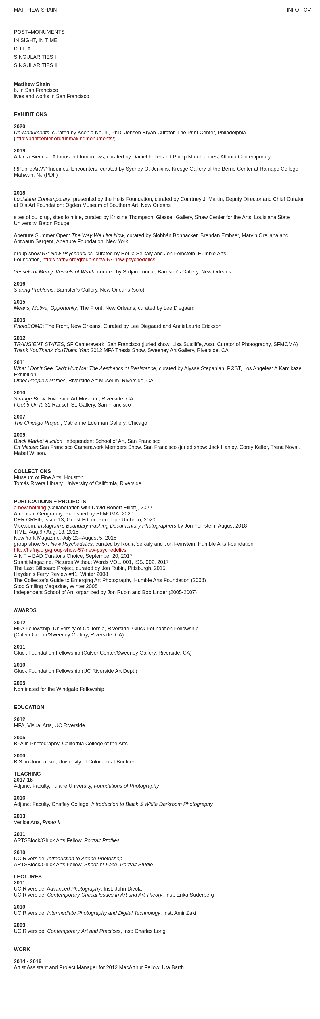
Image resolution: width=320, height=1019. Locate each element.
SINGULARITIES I (35, 57)
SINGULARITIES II (36, 65)
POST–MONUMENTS (39, 32)
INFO (293, 10)
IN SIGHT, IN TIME (36, 40)
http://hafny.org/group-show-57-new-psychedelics (99, 259)
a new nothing (30, 508)
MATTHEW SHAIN (35, 10)
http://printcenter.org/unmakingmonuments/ (65, 138)
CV (307, 10)
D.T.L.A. (23, 49)
